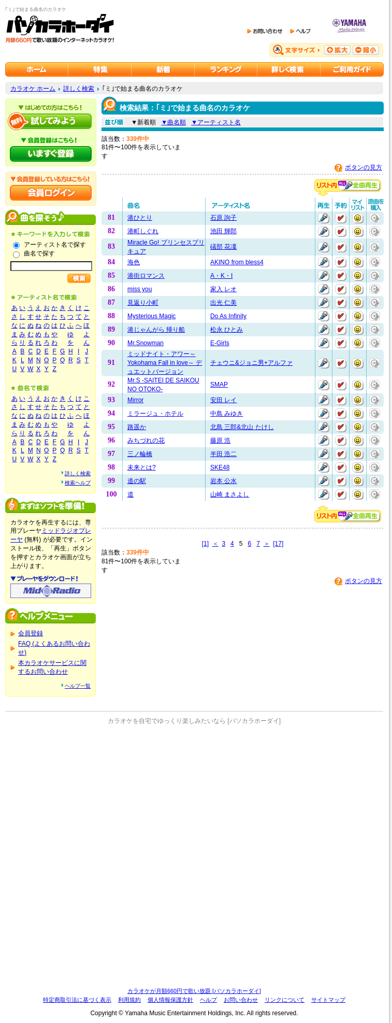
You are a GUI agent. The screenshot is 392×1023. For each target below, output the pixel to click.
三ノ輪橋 (139, 454)
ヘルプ (208, 1000)
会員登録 (30, 633)
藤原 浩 (220, 440)
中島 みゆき (226, 413)
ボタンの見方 (363, 167)
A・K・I (221, 275)
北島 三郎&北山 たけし (242, 427)
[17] (278, 543)
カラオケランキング (226, 69)
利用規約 (129, 1000)
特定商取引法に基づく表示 (77, 1000)
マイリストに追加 (358, 218)
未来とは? (141, 467)
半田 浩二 (223, 454)
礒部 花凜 (223, 246)
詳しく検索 (78, 88)
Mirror (135, 400)
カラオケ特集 (100, 69)
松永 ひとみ (226, 329)
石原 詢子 (223, 217)
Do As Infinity (228, 316)
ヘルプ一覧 (78, 686)
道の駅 (136, 481)
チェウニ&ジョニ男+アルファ (251, 362)
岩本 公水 (223, 481)
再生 (323, 218)
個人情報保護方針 (170, 1000)
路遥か (136, 427)
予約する (340, 218)
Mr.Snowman (145, 343)
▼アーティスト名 (216, 122)
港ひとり (139, 217)
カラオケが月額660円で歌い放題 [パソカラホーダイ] (194, 991)
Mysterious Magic (151, 316)
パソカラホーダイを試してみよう (51, 121)
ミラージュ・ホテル (155, 413)
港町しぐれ (142, 231)
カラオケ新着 (163, 69)
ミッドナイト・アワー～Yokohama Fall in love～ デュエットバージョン (164, 362)
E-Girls (219, 343)
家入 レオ (223, 289)
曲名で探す (39, 253)
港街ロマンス (146, 275)
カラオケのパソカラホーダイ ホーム (36, 69)
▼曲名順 (173, 122)
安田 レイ (223, 400)
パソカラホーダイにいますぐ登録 (51, 154)
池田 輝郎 (223, 231)
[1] (205, 543)
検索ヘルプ (78, 483)
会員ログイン (51, 193)
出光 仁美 (223, 302)
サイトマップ (328, 1000)
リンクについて (284, 1000)
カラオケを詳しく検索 (289, 69)
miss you (139, 289)
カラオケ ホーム (32, 88)
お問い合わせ (241, 1000)
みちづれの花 (146, 440)
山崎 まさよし (229, 494)
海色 (133, 262)
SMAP (219, 384)
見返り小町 (142, 302)
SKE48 (219, 467)
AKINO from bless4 (237, 262)
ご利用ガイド (352, 69)
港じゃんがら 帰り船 (156, 329)
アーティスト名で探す (55, 244)
